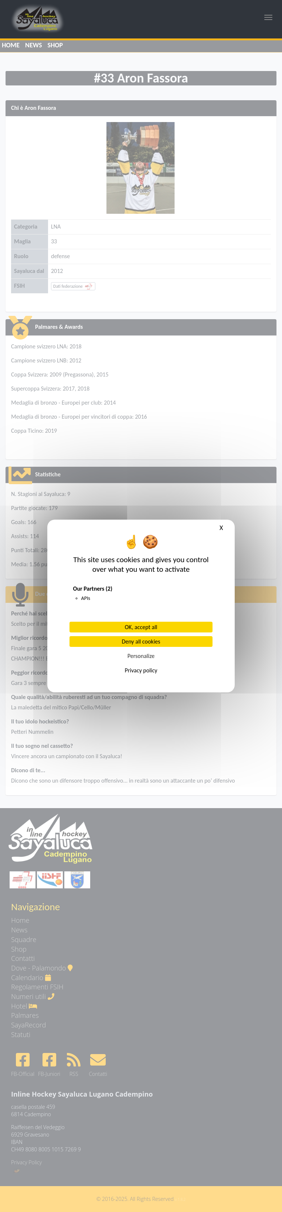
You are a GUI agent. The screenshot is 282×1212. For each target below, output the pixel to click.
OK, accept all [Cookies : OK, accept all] (141, 627)
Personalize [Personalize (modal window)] (141, 655)
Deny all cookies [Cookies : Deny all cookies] (141, 641)
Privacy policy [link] (141, 670)
